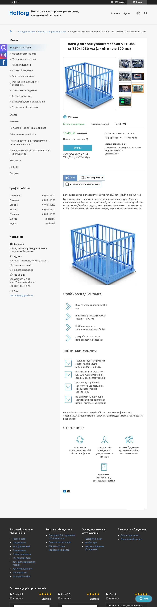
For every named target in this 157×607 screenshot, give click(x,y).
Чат (143, 598)
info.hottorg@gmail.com (21, 295)
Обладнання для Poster (23, 134)
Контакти (15, 160)
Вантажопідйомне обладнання (28, 101)
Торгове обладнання (23, 76)
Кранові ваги (19, 550)
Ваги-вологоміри (21, 576)
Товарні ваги (19, 542)
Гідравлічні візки (93, 538)
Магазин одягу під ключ (24, 53)
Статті (13, 114)
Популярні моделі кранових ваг (28, 127)
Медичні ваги (19, 572)
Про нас (14, 166)
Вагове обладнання (22, 70)
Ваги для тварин (26, 31)
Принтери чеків (57, 546)
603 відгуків (120, 2)
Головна (115, 13)
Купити (77, 148)
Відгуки (14, 173)
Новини (14, 121)
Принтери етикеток (59, 550)
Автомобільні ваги (22, 568)
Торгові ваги (18, 538)
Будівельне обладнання (25, 107)
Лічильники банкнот (131, 539)
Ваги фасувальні (21, 546)
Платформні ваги (21, 558)
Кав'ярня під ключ (21, 65)
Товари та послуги (20, 47)
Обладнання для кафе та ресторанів (25, 83)
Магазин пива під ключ (24, 59)
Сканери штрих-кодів (60, 542)
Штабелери (91, 542)
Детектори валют (130, 535)
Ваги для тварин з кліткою (52, 31)
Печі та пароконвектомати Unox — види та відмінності (30, 142)
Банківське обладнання (24, 90)
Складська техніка (22, 96)
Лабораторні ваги (21, 554)
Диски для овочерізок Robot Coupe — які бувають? (30, 152)
